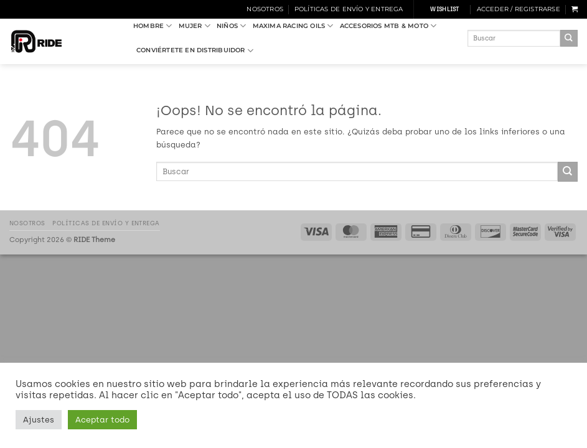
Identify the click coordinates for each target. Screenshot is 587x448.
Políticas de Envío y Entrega (348, 9)
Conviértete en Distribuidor (194, 51)
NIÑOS (231, 26)
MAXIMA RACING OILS (293, 26)
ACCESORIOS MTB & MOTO (388, 26)
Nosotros (265, 9)
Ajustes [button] (38, 419)
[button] (518, 9)
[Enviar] (569, 38)
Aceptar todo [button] (102, 419)
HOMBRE (152, 26)
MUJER (194, 26)
